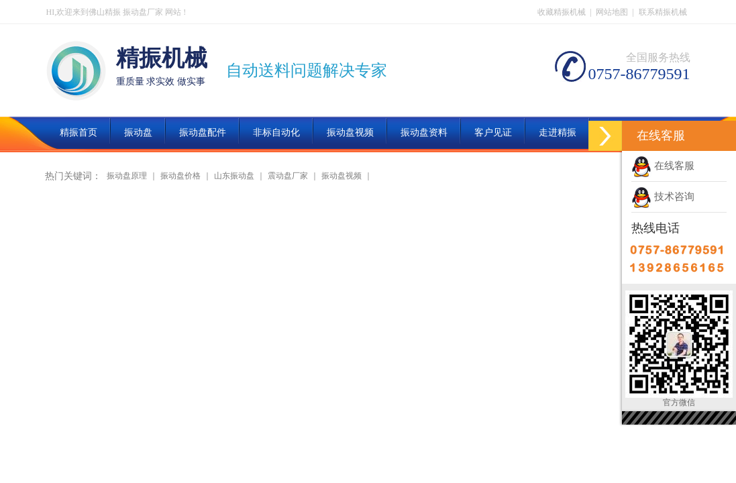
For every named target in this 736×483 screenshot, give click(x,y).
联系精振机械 (663, 12)
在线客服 (662, 165)
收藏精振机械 (561, 12)
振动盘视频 (341, 175)
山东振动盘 (234, 175)
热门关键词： (73, 176)
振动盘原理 (127, 175)
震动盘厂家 (288, 175)
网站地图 (612, 12)
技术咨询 (662, 196)
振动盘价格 (180, 175)
